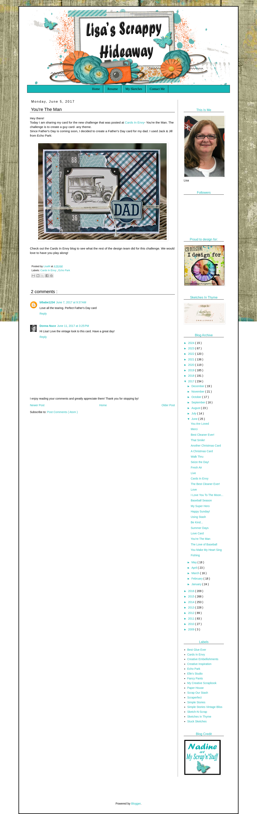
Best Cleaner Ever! (202, 434)
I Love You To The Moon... (207, 495)
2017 (191, 381)
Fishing (195, 555)
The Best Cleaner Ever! (205, 484)
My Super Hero (200, 506)
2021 (191, 359)
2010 (191, 624)
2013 (191, 607)
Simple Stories (196, 702)
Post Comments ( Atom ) (62, 412)
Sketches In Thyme (199, 716)
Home (96, 89)
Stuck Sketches (197, 721)
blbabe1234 (47, 302)
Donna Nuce (48, 325)
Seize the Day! (200, 462)
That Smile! (198, 440)
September (198, 402)
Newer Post (37, 405)
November (198, 391)
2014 (191, 602)
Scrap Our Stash (197, 692)
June (194, 418)
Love (194, 489)
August (196, 408)
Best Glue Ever (196, 649)
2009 (191, 629)
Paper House (195, 687)
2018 (191, 375)
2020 (191, 364)
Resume (112, 89)
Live (193, 473)
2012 (191, 613)
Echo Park (64, 270)
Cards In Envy (134, 122)
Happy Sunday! (200, 511)
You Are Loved (200, 423)
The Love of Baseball (204, 544)
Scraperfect (194, 697)
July (194, 413)
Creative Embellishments (202, 659)
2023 (191, 348)
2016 (191, 591)
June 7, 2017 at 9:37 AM (71, 302)
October (196, 397)
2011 (191, 618)
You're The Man (200, 538)
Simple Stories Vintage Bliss (204, 707)
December (198, 386)
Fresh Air (196, 467)
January (196, 584)
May (194, 562)
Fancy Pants (195, 678)
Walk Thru (197, 456)
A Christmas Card (202, 451)
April (194, 567)
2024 (191, 343)
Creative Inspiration (199, 664)
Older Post (168, 405)
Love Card (197, 533)
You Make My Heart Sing (206, 549)
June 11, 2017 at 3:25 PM (73, 325)
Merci (194, 429)
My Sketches (133, 89)
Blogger (136, 803)
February (197, 578)
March (195, 573)
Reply (43, 313)
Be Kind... (197, 522)
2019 (191, 370)
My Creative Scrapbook (202, 683)
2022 (191, 353)
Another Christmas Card (206, 445)
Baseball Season (201, 500)
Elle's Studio (195, 673)
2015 (191, 596)
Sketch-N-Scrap (197, 711)
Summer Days (200, 528)
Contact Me (157, 89)
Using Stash (198, 516)
